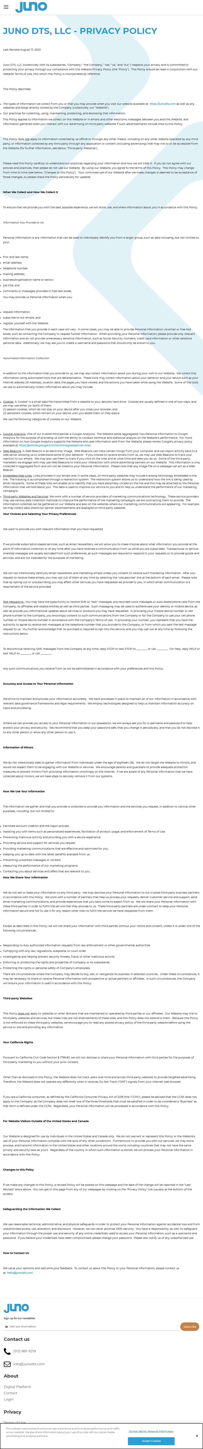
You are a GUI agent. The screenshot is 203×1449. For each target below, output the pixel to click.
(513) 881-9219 (24, 1351)
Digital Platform (17, 1387)
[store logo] (31, 7)
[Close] (197, 1436)
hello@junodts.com (20, 1273)
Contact (10, 1393)
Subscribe (189, 1326)
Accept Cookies (151, 1441)
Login (8, 1399)
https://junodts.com (163, 104)
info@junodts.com (29, 1364)
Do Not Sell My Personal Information (151, 1431)
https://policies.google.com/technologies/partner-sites (55, 445)
